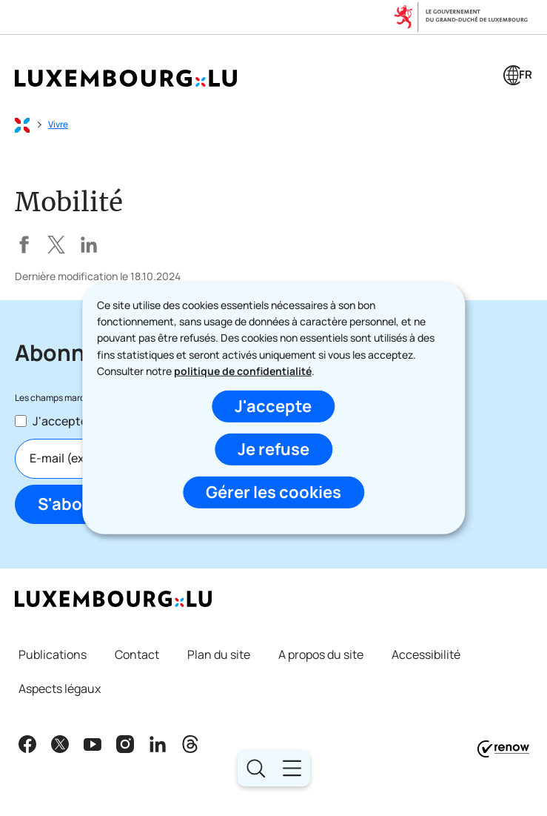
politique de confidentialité (243, 371)
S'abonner (78, 504)
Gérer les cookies (273, 492)
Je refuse (273, 449)
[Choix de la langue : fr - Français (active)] (517, 77)
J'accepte (273, 406)
